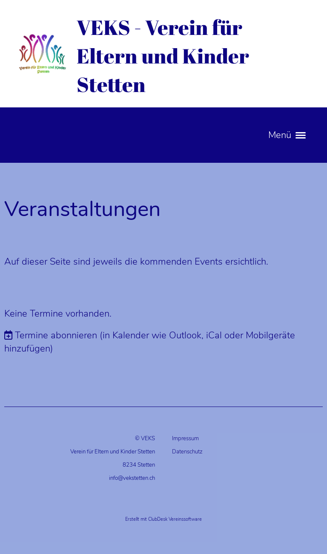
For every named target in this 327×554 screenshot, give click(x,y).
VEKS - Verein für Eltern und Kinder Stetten (163, 55)
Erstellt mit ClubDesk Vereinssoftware (163, 519)
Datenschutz (187, 452)
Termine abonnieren (56, 335)
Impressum (185, 438)
